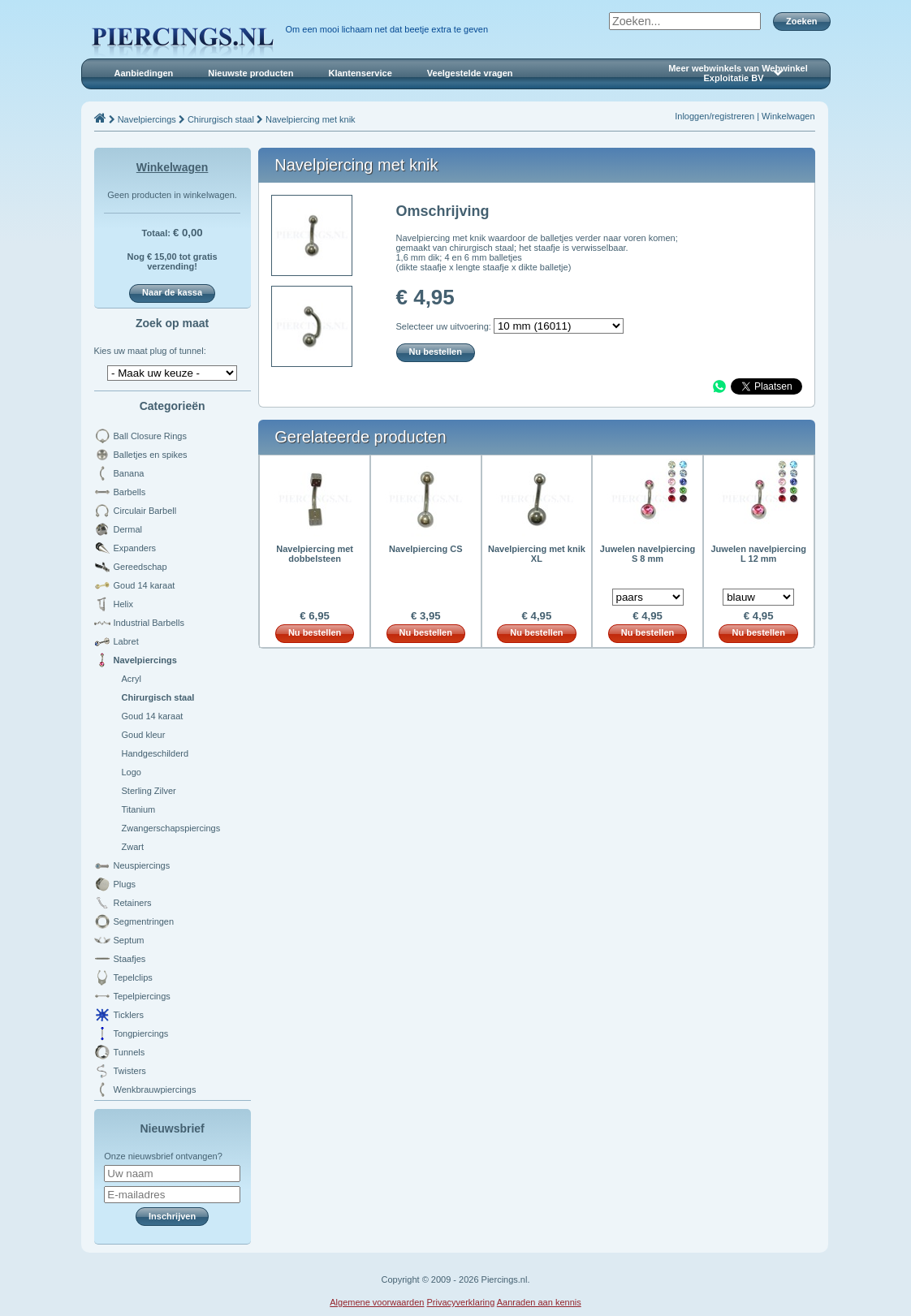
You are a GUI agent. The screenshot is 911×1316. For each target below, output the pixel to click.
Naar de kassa (172, 292)
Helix (123, 604)
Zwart (133, 847)
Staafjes (130, 959)
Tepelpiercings (142, 996)
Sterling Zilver (149, 791)
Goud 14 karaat (144, 585)
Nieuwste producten (250, 73)
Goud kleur (144, 735)
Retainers (133, 903)
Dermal (128, 529)
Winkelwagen (788, 116)
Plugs (125, 884)
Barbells (130, 492)
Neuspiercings (142, 865)
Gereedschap (140, 567)
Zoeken (802, 21)
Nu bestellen (435, 351)
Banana (129, 473)
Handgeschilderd (155, 753)
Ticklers (129, 1015)
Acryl (131, 679)
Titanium (139, 809)
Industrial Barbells (149, 623)
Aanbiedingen (144, 73)
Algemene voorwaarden (377, 1302)
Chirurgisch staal (221, 119)
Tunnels (129, 1052)
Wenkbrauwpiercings (155, 1089)
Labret (126, 641)
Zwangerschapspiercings (171, 828)
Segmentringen (144, 921)
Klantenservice (359, 73)
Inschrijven (172, 1216)
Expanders (135, 548)
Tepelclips (133, 977)
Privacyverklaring (461, 1302)
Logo (131, 772)
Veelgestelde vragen (470, 73)
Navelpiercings (147, 119)
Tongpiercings (141, 1033)
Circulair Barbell (145, 511)
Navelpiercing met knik (311, 119)
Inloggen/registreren (714, 116)
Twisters (130, 1071)
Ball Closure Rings (150, 436)
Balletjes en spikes (151, 455)
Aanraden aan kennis (539, 1302)
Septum (129, 940)
